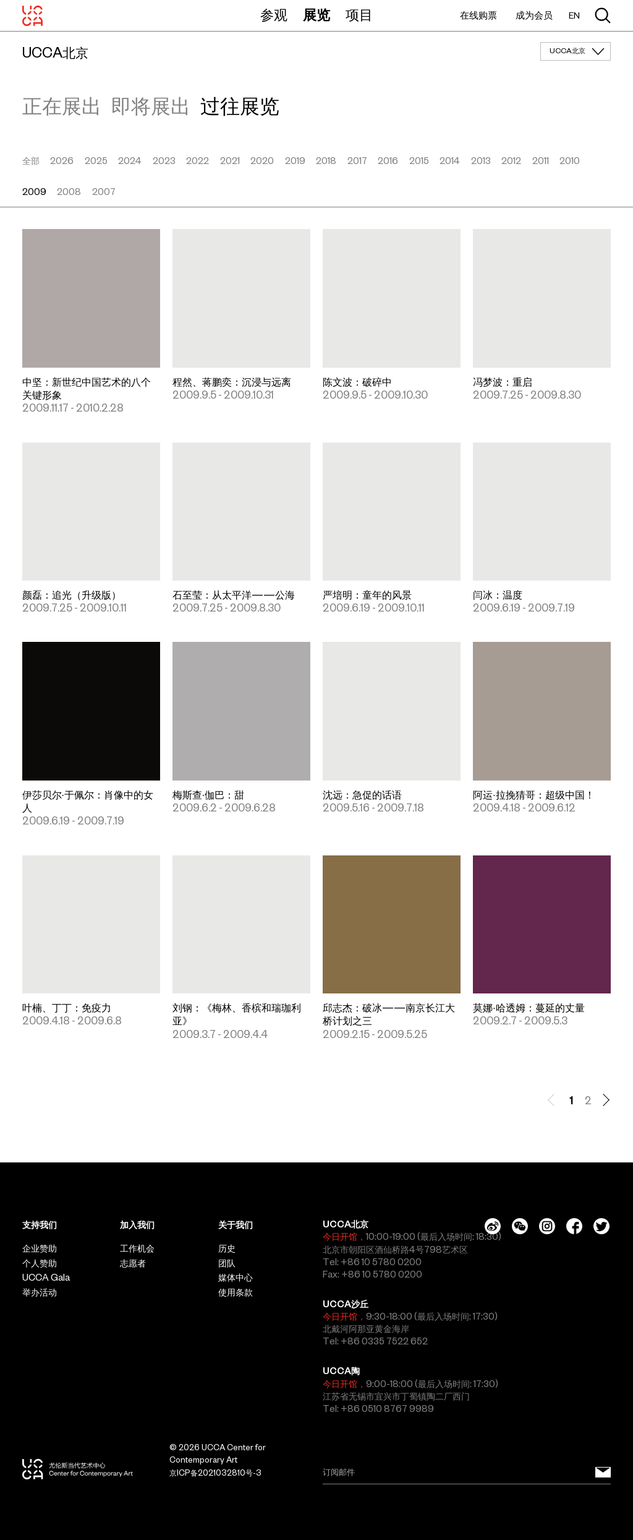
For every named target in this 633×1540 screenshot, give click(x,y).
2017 (357, 161)
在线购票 (478, 15)
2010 (569, 161)
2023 (164, 161)
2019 (295, 161)
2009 (34, 192)
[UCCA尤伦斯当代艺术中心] (32, 15)
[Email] (467, 1472)
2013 (481, 161)
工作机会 (137, 1248)
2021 (230, 161)
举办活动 (39, 1292)
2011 (540, 161)
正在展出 (61, 106)
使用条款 (235, 1292)
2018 (326, 161)
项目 (359, 15)
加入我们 (137, 1225)
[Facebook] (574, 1226)
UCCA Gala (46, 1277)
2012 (511, 161)
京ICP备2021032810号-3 (215, 1473)
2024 (130, 161)
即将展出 (150, 106)
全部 (31, 161)
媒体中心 (235, 1277)
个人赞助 (39, 1263)
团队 (227, 1263)
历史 (227, 1248)
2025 (96, 161)
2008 (69, 192)
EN (574, 16)
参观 (273, 15)
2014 (450, 161)
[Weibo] (492, 1226)
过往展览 (239, 106)
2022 (197, 161)
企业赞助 (39, 1248)
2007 (104, 192)
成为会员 (534, 15)
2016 (388, 161)
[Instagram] (547, 1226)
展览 (316, 15)
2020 (262, 161)
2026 (62, 161)
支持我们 (39, 1225)
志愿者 (133, 1263)
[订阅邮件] (603, 1472)
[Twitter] (601, 1226)
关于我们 (235, 1225)
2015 (419, 161)
